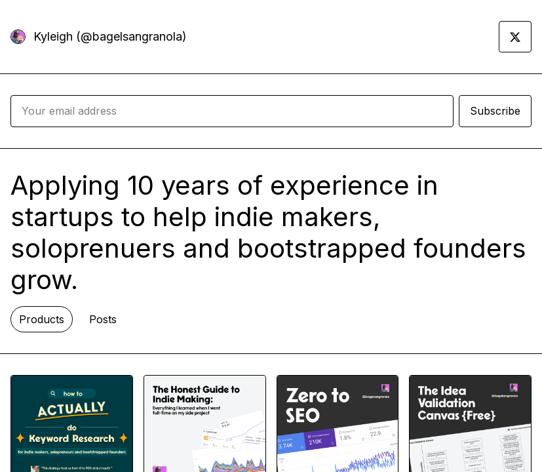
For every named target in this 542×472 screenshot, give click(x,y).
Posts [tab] (103, 319)
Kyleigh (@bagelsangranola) (110, 36)
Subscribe (495, 110)
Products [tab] (41, 319)
